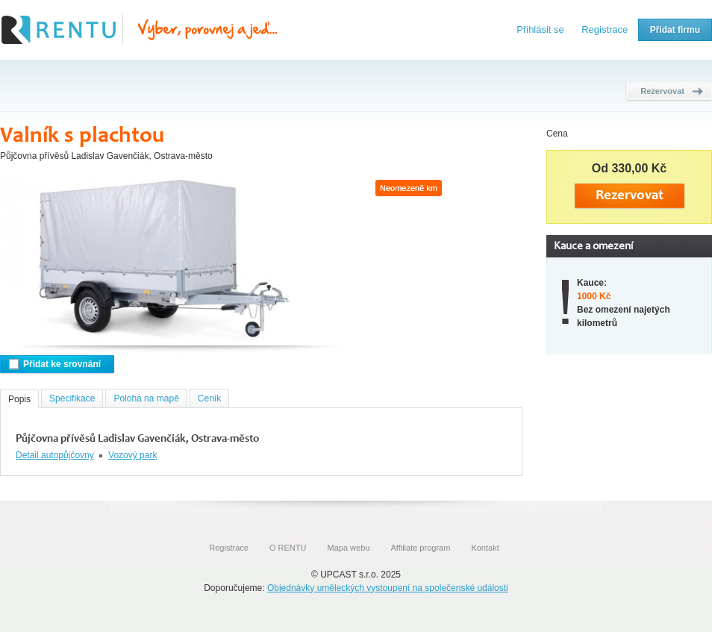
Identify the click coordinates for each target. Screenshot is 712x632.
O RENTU (288, 547)
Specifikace (72, 398)
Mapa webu (349, 547)
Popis (19, 399)
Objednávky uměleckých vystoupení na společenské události (387, 588)
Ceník (209, 398)
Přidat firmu (675, 30)
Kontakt (485, 547)
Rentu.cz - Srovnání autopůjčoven (140, 30)
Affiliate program (420, 547)
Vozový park (132, 455)
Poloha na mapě (145, 398)
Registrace (604, 29)
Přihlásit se (540, 29)
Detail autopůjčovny (55, 455)
